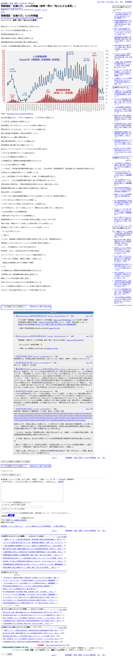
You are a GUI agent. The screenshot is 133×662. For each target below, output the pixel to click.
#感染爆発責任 (71, 324)
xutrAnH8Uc (36, 391)
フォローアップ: (6, 471)
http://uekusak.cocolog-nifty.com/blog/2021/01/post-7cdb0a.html (22, 18)
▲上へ (54, 458)
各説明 (60, 481)
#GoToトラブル (40, 324)
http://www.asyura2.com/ (54, 649)
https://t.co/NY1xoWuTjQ (75, 340)
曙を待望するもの (29, 369)
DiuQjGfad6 (50, 316)
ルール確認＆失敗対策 (19, 524)
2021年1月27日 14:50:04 (24, 391)
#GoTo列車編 (29, 324)
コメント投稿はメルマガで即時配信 (38, 530)
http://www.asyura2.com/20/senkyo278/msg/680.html (11, 8)
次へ (117, 2)
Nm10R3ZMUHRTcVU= (45, 356)
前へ (121, 2)
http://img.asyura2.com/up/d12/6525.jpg (20, 114)
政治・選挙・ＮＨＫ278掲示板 (85, 458)
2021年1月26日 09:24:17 (38, 336)
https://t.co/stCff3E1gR (46, 322)
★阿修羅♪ (4, 3)
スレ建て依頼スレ (59, 530)
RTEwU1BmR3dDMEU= (45, 391)
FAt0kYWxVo (63, 369)
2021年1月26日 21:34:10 (50, 369)
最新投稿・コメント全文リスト (12, 530)
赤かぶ (23, 316)
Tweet (3, 12)
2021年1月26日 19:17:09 (24, 362)
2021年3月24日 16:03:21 (24, 409)
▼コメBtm (110, 2)
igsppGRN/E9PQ (37, 9)
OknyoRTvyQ (36, 362)
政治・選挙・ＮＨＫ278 (18, 3)
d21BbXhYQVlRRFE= (45, 408)
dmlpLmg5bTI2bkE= (44, 362)
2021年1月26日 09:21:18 (38, 316)
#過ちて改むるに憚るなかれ (56, 324)
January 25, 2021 (54, 328)
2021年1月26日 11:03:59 (24, 356)
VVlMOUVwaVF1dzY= (72, 369)
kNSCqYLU (44, 9)
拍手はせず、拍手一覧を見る (40, 306)
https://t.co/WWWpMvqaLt (63, 320)
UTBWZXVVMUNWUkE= (59, 316)
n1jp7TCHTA (36, 408)
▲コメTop (101, 2)
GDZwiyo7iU (36, 356)
